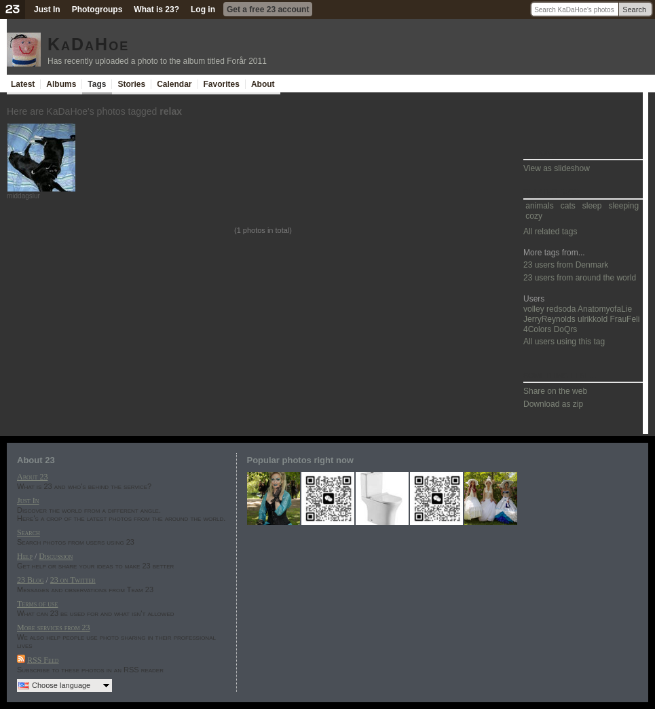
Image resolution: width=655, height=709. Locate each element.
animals (539, 206)
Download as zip (553, 404)
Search (634, 9)
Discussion (56, 556)
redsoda (561, 309)
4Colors (537, 329)
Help (25, 556)
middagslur (23, 196)
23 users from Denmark (565, 265)
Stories (131, 84)
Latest (23, 84)
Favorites (222, 84)
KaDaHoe (88, 44)
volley (533, 309)
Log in (203, 9)
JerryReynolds (549, 319)
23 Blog (30, 580)
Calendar (174, 84)
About (263, 84)
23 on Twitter (73, 580)
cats (568, 206)
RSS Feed (43, 660)
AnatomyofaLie (605, 309)
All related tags (550, 231)
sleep (592, 206)
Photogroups (97, 9)
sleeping (623, 206)
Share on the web (555, 391)
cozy (533, 216)
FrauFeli (624, 319)
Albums (61, 84)
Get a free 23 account (268, 9)
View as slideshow (556, 168)
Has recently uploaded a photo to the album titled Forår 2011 (157, 61)
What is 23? (156, 9)
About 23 (32, 476)
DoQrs (566, 329)
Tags (97, 84)
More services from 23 (53, 627)
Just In (47, 9)
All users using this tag (564, 341)
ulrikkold (592, 319)
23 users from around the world (579, 278)
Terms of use (37, 603)
